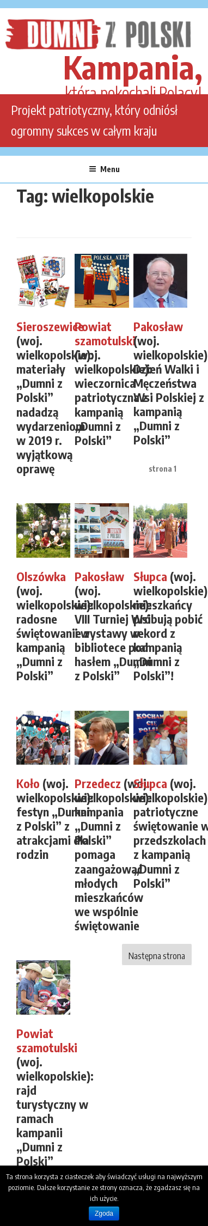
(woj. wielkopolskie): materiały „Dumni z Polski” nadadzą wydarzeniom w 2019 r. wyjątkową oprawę (55, 398)
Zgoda (104, 1213)
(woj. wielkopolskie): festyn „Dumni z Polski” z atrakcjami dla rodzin (55, 819)
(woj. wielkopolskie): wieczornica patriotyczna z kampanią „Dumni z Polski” (113, 384)
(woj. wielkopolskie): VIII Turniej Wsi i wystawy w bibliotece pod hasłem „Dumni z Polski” (113, 627)
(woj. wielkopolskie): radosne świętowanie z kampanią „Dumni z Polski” (55, 627)
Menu (104, 169)
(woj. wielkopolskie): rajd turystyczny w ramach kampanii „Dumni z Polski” (55, 1098)
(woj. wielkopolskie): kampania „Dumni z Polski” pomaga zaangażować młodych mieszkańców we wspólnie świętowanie (113, 855)
